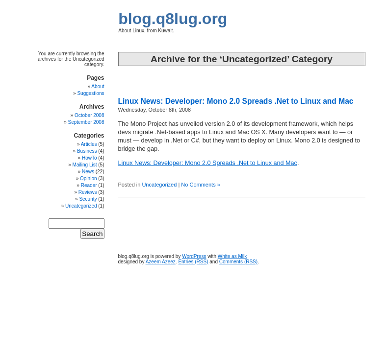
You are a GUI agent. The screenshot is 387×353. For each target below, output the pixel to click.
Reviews (87, 192)
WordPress (194, 256)
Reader (89, 185)
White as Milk (232, 256)
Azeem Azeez (161, 261)
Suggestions (90, 93)
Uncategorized (159, 185)
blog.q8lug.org (172, 18)
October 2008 (89, 115)
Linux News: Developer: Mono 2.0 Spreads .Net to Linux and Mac (236, 101)
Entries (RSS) (193, 261)
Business (87, 151)
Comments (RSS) (238, 261)
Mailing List (84, 164)
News (88, 171)
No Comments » (200, 185)
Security (88, 199)
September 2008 (86, 122)
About (97, 86)
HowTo (89, 158)
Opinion (88, 178)
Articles (89, 144)
